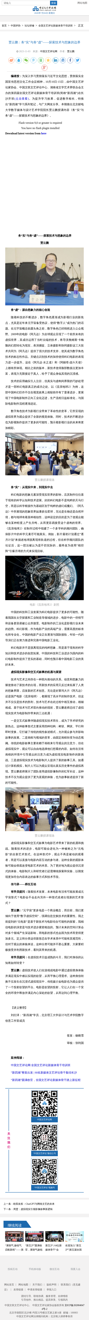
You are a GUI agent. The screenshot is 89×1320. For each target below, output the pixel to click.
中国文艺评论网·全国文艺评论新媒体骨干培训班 (40, 1065)
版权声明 (51, 1284)
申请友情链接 (35, 1289)
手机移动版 (35, 1269)
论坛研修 (29, 25)
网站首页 (9, 1284)
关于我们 (37, 1284)
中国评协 (15, 25)
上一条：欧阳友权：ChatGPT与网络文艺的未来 (29, 1204)
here (43, 133)
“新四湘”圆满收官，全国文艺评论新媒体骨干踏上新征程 (46, 1079)
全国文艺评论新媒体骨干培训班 (55, 25)
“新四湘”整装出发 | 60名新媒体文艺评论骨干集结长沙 (44, 1072)
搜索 (53, 3)
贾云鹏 (70, 51)
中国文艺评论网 (48, 51)
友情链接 (18, 1289)
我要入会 (75, 1269)
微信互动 (54, 1269)
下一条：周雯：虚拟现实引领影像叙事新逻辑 (28, 1209)
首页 (4, 25)
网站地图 (82, 3)
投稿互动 (13, 1269)
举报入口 (51, 1289)
